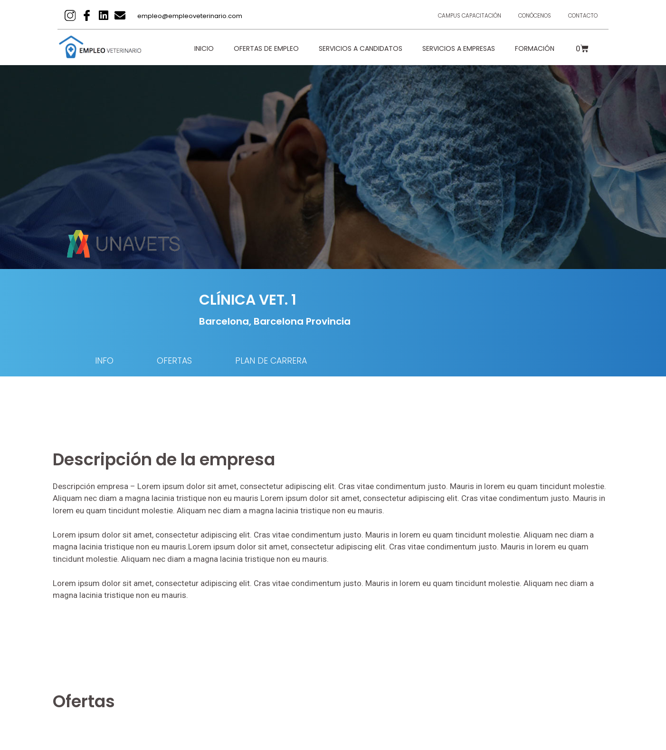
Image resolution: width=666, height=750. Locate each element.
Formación (534, 48)
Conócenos (528, 15)
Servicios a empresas (458, 48)
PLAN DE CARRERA (283, 361)
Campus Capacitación (458, 15)
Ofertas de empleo (266, 48)
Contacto (581, 15)
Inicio (204, 48)
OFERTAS (180, 361)
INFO (104, 361)
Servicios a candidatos (360, 48)
